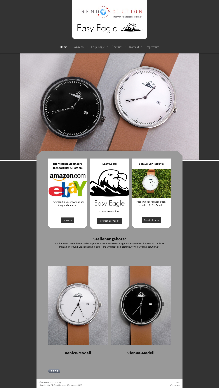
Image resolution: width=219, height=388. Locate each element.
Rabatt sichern (151, 220)
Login (177, 382)
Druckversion (46, 382)
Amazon (67, 220)
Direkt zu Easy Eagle (109, 220)
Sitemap (57, 382)
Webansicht (174, 385)
